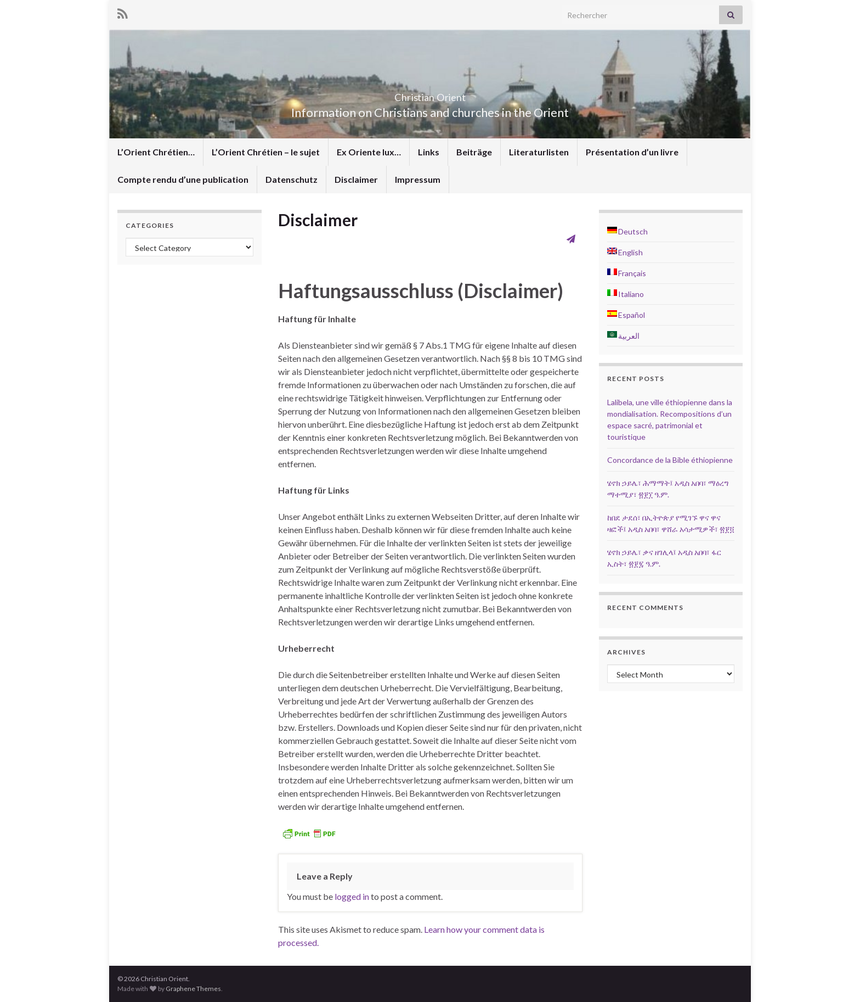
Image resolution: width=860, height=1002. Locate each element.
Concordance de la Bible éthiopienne (670, 459)
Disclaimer (356, 179)
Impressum (417, 179)
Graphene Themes (193, 988)
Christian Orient (430, 94)
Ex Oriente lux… (369, 152)
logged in (352, 896)
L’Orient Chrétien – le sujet (266, 152)
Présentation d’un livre (632, 152)
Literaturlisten (539, 152)
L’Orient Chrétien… (156, 152)
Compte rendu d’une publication (182, 179)
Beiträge (474, 152)
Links (428, 152)
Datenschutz (291, 179)
